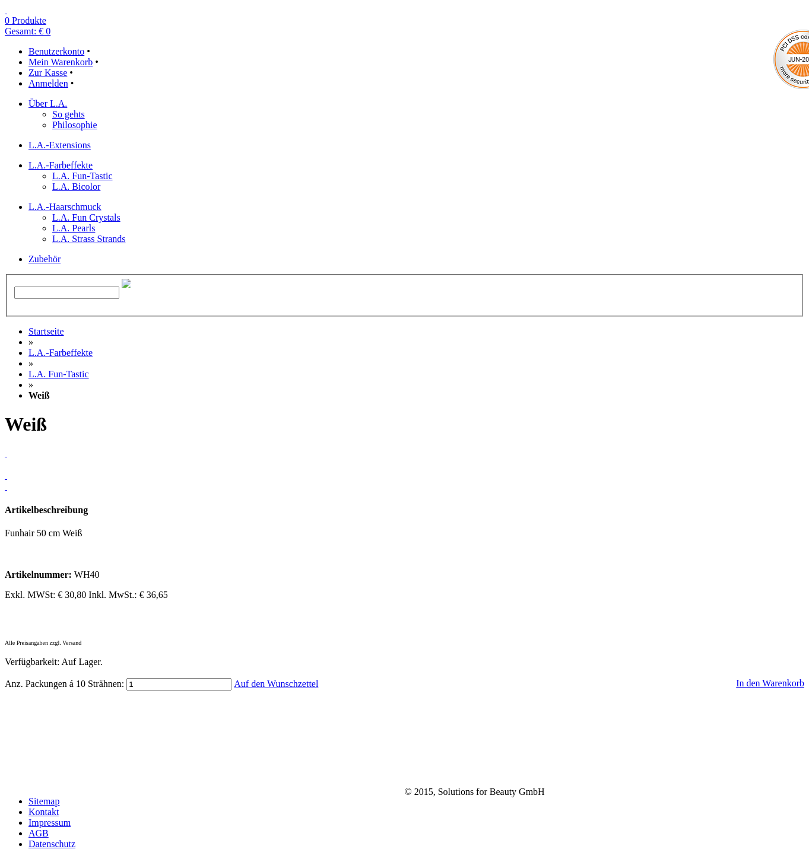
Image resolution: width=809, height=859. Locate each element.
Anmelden (48, 83)
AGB (38, 833)
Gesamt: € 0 (27, 31)
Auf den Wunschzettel (276, 684)
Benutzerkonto (56, 51)
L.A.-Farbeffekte (60, 353)
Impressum (49, 822)
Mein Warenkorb (60, 62)
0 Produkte (25, 20)
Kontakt (43, 812)
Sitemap (43, 801)
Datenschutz (51, 844)
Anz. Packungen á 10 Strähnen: (64, 684)
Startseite (46, 331)
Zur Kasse (47, 73)
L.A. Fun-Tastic (58, 374)
